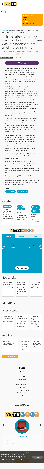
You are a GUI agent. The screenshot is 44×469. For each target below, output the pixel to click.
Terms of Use (22, 381)
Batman (20, 206)
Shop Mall (22, 268)
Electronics (22, 437)
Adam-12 (32, 23)
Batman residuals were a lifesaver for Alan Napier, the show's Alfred (22, 215)
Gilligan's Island (34, 211)
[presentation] (3, 247)
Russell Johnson (34, 207)
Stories (8, 30)
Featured (8, 236)
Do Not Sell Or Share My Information (22, 392)
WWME (22, 395)
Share (22, 63)
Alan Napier (21, 209)
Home (3, 30)
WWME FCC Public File (22, 384)
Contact (22, 373)
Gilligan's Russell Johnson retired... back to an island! (35, 218)
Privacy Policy (22, 379)
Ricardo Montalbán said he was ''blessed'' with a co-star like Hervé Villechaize (22, 321)
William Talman (22, 191)
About (22, 371)
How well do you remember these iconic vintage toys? (25, 345)
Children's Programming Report (22, 389)
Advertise (22, 376)
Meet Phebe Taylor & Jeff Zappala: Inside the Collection (9, 343)
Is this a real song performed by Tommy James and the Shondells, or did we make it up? (22, 288)
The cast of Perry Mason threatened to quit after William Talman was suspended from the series (8, 215)
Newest (35, 236)
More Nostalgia (10, 356)
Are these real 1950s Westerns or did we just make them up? (8, 285)
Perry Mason (10, 191)
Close (38, 457)
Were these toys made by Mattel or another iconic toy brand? (37, 345)
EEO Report (22, 387)
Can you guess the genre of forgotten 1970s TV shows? (36, 285)
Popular (21, 236)
